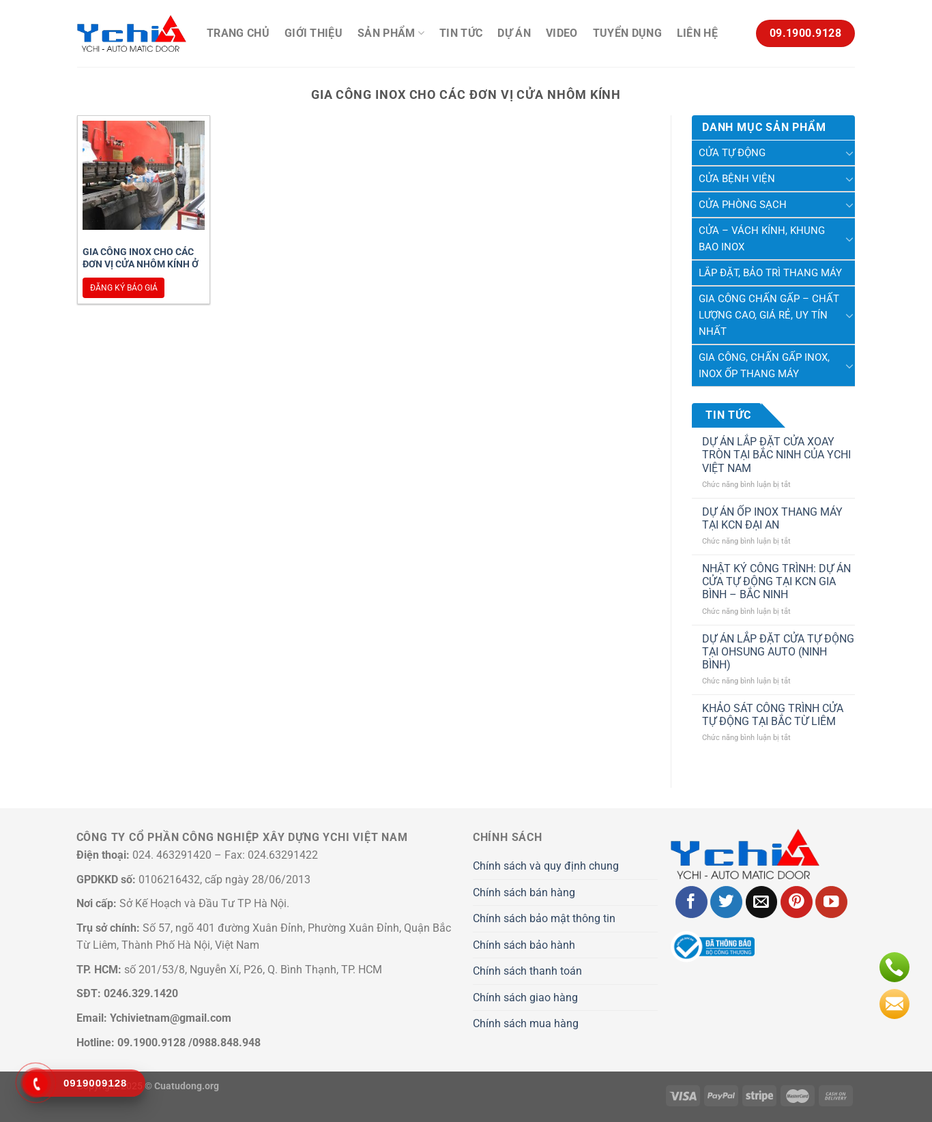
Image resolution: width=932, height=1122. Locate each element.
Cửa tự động (732, 153)
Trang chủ (238, 33)
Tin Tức (460, 33)
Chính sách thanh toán (527, 970)
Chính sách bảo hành (524, 945)
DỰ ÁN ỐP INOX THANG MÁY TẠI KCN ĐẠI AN (772, 518)
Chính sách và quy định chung (546, 865)
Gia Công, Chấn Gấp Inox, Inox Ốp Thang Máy (764, 365)
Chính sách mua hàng (526, 1023)
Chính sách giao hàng (525, 997)
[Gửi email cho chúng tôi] (762, 902)
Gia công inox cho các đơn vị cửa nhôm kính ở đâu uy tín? (141, 264)
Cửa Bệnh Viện (737, 179)
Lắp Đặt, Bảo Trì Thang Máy (770, 273)
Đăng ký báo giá (124, 288)
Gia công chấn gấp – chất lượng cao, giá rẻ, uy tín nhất (769, 315)
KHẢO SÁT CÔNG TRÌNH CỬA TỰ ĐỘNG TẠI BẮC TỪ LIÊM (772, 715)
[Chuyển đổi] (849, 153)
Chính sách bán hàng (524, 892)
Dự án (514, 33)
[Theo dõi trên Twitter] (726, 902)
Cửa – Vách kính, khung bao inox (762, 238)
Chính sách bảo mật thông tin (544, 918)
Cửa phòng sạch (743, 204)
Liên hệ (697, 33)
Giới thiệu (314, 33)
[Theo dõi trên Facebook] (691, 902)
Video (562, 33)
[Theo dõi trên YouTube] (831, 902)
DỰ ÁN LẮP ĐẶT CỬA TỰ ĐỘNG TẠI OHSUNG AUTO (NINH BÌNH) (778, 651)
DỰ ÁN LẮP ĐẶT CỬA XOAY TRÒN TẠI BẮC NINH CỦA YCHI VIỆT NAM (776, 454)
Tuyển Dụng (627, 33)
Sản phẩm (391, 33)
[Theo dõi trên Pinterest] (797, 902)
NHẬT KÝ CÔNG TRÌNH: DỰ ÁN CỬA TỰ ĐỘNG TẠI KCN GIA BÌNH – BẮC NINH (776, 581)
